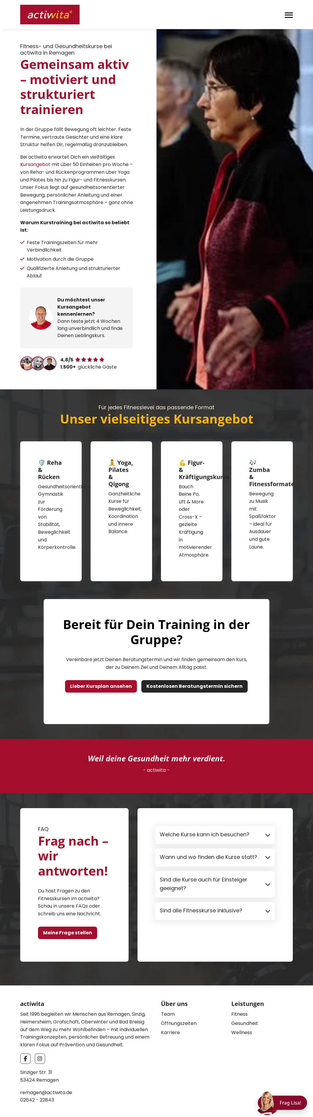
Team (168, 986)
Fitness (239, 986)
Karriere (170, 1004)
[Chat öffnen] (282, 1103)
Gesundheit (244, 995)
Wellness (241, 1004)
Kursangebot (35, 164)
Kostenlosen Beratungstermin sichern (194, 658)
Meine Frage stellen (67, 905)
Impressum (245, 1103)
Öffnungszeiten (179, 995)
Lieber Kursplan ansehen (101, 658)
